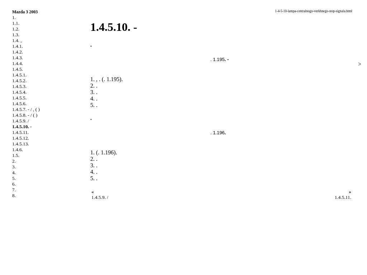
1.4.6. (17, 149)
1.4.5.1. (19, 75)
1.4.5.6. (19, 103)
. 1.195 (217, 59)
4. (14, 172)
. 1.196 (217, 132)
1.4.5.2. (19, 80)
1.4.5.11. (20, 132)
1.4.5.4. (19, 92)
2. (14, 161)
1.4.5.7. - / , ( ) (26, 109)
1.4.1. (17, 46)
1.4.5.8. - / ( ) (24, 115)
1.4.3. (17, 57)
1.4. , (17, 40)
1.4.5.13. (20, 143)
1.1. (15, 23)
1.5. (15, 155)
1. (14, 17)
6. (14, 184)
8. (14, 195)
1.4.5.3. (19, 86)
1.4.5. (17, 69)
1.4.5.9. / (20, 120)
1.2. (15, 29)
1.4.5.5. (19, 98)
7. (14, 189)
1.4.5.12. (20, 138)
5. (14, 178)
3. (14, 166)
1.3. (15, 34)
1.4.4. (17, 63)
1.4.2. (17, 52)
